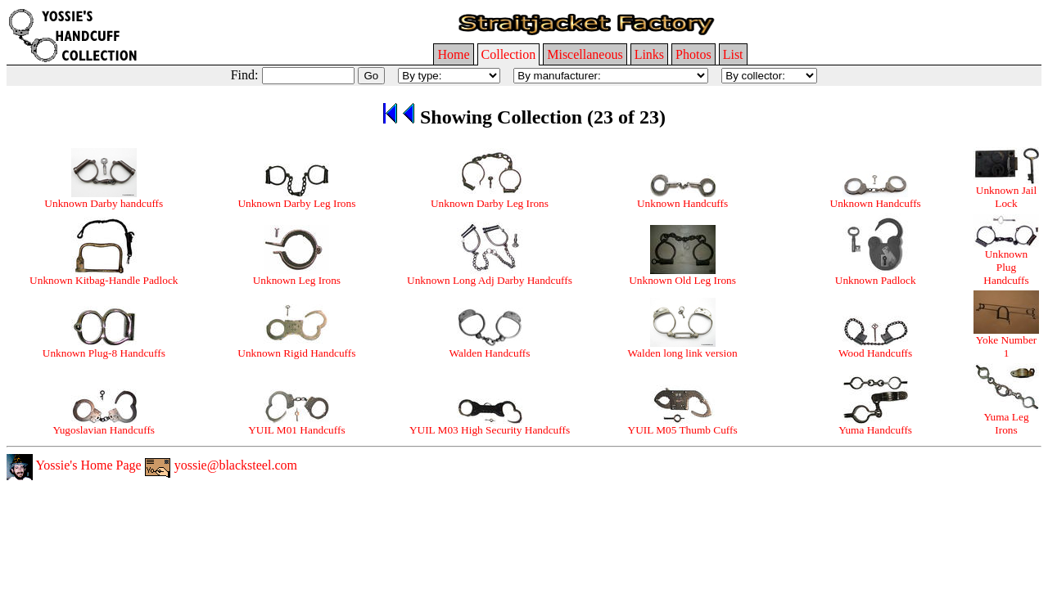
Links (649, 54)
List (733, 54)
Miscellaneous (584, 54)
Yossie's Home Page (74, 465)
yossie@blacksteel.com (221, 465)
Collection (508, 54)
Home (453, 54)
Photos (693, 54)
